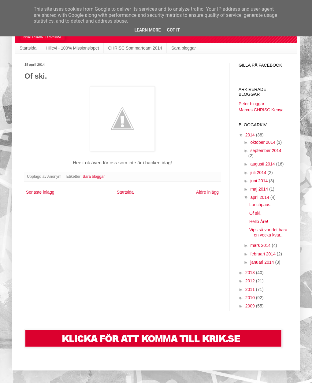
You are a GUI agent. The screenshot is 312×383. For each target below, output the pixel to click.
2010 (250, 297)
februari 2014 (263, 253)
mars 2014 (261, 245)
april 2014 (260, 197)
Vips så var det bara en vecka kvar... (268, 232)
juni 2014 (259, 180)
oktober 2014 (263, 142)
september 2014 (265, 150)
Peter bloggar (251, 103)
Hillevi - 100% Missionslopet (72, 48)
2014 (250, 134)
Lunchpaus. (260, 204)
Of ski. (255, 213)
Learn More (147, 30)
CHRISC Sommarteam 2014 (135, 48)
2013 (250, 272)
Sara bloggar (183, 48)
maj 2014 (259, 189)
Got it (173, 30)
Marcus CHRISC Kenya (261, 109)
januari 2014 (262, 262)
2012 (250, 280)
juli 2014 (258, 172)
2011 (250, 289)
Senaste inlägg (40, 192)
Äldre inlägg (207, 192)
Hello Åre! (258, 221)
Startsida (28, 48)
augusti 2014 (263, 164)
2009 (250, 305)
